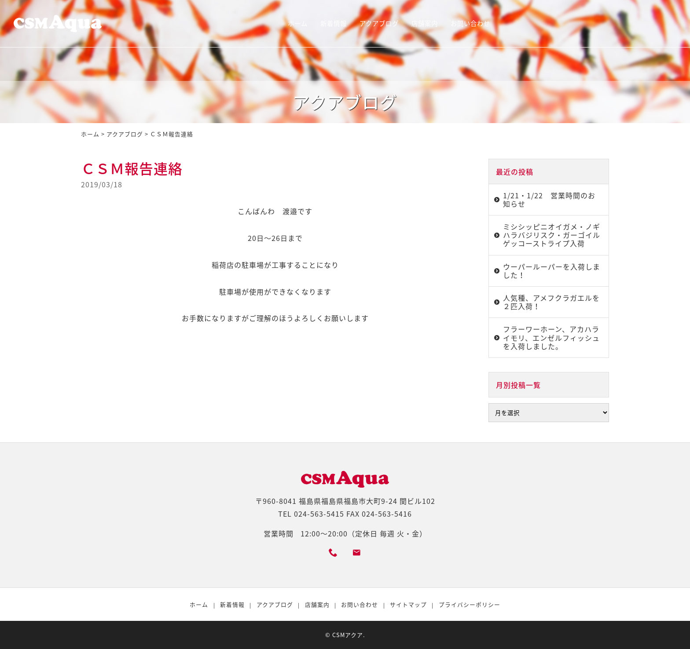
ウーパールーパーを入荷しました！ (551, 270)
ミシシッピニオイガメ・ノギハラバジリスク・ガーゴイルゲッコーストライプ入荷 (551, 234)
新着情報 (333, 23)
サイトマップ (408, 604)
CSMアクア (347, 635)
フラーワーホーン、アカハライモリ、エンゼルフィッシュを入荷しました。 (551, 337)
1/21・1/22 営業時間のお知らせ (549, 199)
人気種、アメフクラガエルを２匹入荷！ (551, 301)
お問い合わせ (470, 23)
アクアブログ (379, 23)
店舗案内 (424, 23)
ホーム (298, 23)
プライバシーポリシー (469, 604)
